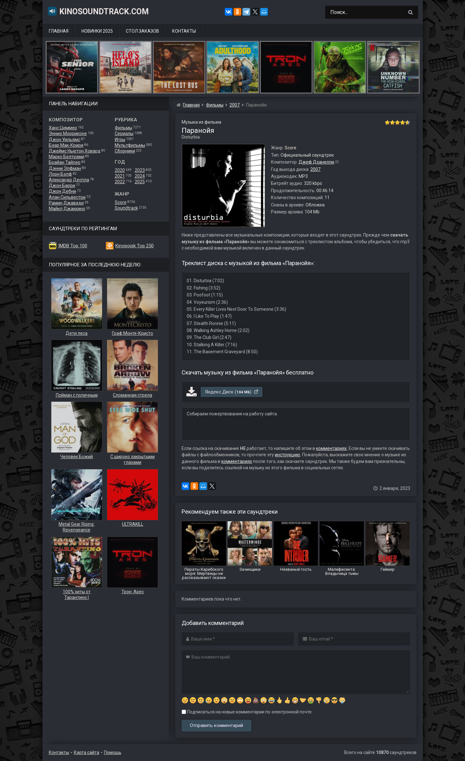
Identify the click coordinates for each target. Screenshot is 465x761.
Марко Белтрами (66, 156)
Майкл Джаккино (67, 208)
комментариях (331, 448)
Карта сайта (86, 752)
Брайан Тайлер (65, 162)
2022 (120, 181)
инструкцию (287, 454)
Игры (120, 139)
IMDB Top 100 (72, 246)
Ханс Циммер (63, 127)
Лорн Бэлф (60, 174)
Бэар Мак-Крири (66, 145)
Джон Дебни (62, 191)
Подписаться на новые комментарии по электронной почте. (247, 711)
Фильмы (123, 127)
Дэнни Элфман (65, 168)
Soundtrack (126, 208)
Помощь (112, 752)
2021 (120, 176)
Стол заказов (142, 31)
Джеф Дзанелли (316, 162)
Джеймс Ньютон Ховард (74, 150)
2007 (315, 169)
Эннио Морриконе (68, 133)
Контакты (184, 31)
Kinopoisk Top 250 (134, 246)
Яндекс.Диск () (232, 392)
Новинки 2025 (97, 31)
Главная (58, 31)
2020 (120, 170)
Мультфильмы (130, 145)
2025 (140, 181)
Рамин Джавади (66, 202)
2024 (140, 176)
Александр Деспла (69, 179)
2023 (140, 170)
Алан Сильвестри (67, 197)
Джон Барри (62, 185)
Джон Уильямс (64, 139)
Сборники (125, 150)
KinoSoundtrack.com (98, 11)
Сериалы (124, 133)
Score (120, 202)
